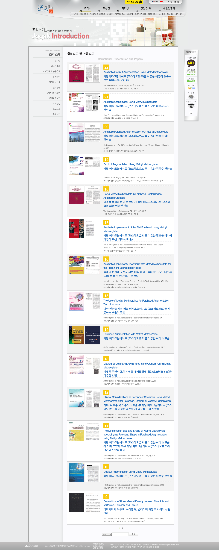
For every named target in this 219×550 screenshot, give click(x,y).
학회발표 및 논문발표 (97, 14)
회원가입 (176, 2)
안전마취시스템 (140, 14)
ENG (155, 2)
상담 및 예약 (144, 9)
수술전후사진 (166, 9)
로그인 (170, 2)
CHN (163, 2)
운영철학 (110, 14)
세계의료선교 (120, 14)
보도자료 (170, 14)
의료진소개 (84, 14)
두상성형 (104, 9)
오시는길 (162, 14)
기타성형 (123, 9)
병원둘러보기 (152, 14)
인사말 (75, 14)
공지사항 (178, 14)
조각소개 (85, 9)
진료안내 (129, 14)
